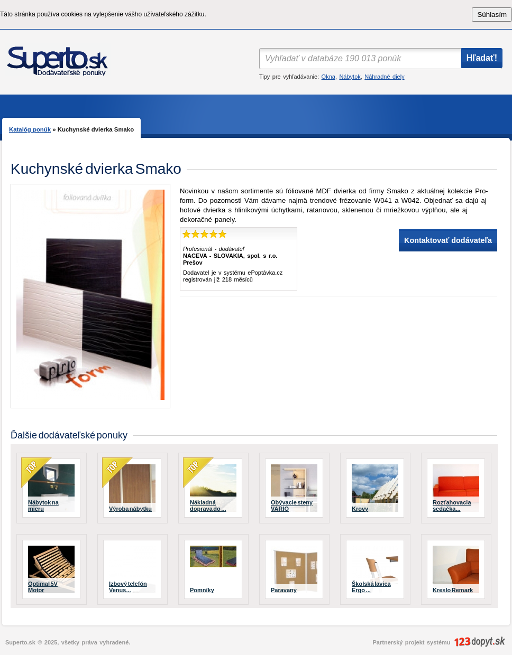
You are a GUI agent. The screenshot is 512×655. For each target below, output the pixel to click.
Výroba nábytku (130, 509)
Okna (328, 76)
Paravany (284, 590)
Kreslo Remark (453, 590)
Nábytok (349, 76)
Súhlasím (492, 14)
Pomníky (202, 590)
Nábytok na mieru (43, 505)
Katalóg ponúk (30, 129)
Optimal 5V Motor (43, 587)
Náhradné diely (384, 76)
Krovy (360, 509)
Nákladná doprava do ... (208, 505)
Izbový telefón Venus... (128, 587)
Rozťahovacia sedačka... (452, 505)
